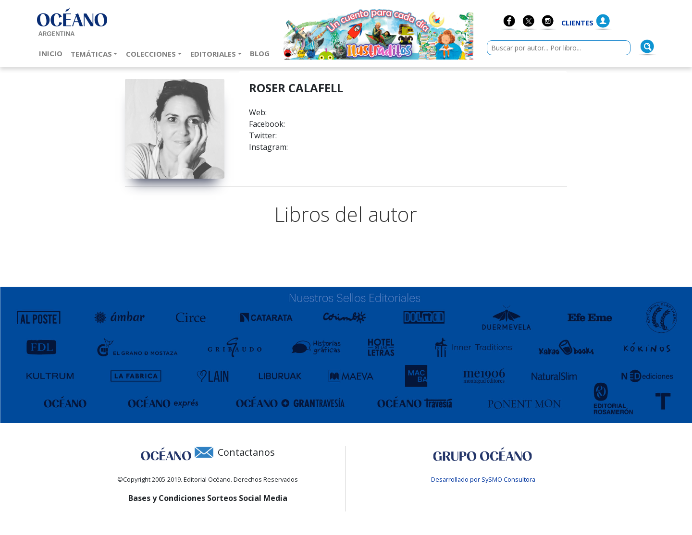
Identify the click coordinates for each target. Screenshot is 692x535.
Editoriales (213, 54)
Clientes (577, 22)
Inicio (52, 53)
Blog (261, 53)
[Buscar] (647, 46)
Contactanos (246, 452)
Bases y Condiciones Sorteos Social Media (207, 498)
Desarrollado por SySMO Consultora (483, 479)
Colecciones (151, 54)
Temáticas (91, 54)
